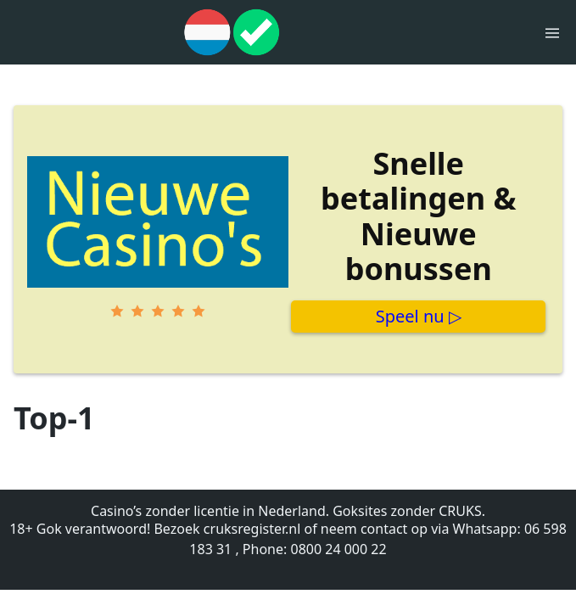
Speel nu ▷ (418, 316)
